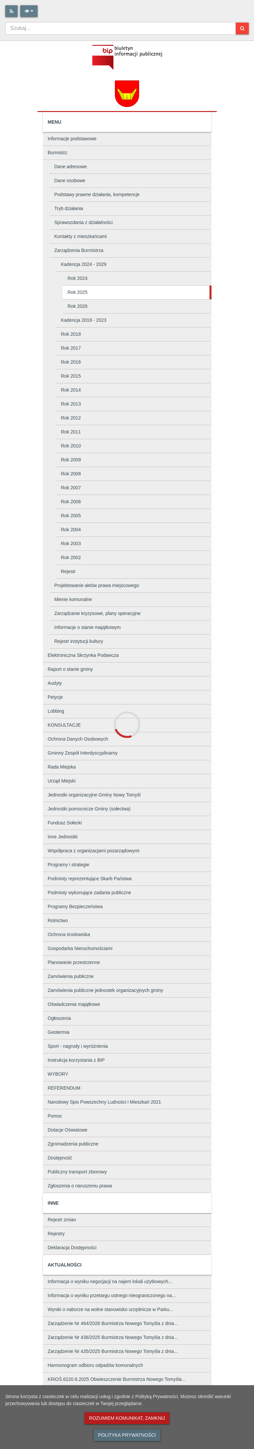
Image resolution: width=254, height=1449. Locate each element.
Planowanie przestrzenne (74, 962)
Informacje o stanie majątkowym (87, 627)
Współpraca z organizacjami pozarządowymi (93, 850)
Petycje (55, 697)
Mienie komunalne (73, 599)
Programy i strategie (68, 864)
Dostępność (60, 1157)
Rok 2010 (71, 445)
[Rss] (11, 11)
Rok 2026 (78, 306)
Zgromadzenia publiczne (73, 1144)
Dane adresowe (70, 166)
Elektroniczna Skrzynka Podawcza (83, 655)
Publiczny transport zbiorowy (77, 1171)
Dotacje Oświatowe (68, 1130)
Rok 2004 (71, 529)
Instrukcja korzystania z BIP (76, 1060)
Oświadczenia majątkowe (74, 1004)
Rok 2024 (78, 278)
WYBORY (58, 1074)
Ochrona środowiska (69, 934)
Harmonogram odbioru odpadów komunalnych (95, 1365)
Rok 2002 (71, 557)
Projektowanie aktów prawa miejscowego (96, 585)
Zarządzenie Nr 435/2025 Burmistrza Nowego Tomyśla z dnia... (113, 1351)
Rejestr (68, 571)
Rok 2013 (71, 404)
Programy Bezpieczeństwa (75, 906)
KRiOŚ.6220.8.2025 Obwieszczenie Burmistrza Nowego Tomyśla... (117, 1379)
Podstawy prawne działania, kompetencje (97, 194)
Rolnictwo (58, 920)
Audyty (55, 683)
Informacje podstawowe (72, 138)
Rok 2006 (71, 501)
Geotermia (58, 1032)
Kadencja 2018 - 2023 (84, 320)
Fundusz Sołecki (65, 822)
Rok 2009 (71, 459)
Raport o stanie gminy (70, 669)
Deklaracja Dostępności (72, 1247)
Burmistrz (57, 152)
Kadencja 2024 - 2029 (84, 264)
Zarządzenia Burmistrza (79, 250)
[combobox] (120, 28)
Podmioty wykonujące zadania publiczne (89, 892)
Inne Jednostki (63, 836)
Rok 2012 (71, 418)
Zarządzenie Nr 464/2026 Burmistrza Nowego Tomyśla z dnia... (113, 1323)
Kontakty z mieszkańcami (80, 236)
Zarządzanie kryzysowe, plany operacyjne (97, 613)
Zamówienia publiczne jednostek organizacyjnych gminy (105, 990)
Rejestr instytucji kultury (78, 641)
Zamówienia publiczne (71, 976)
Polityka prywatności (127, 1435)
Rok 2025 (78, 292)
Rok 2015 (71, 376)
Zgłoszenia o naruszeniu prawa (80, 1185)
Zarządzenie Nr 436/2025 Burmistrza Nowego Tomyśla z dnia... (113, 1337)
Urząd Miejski (62, 781)
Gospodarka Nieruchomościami (80, 948)
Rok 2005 (71, 515)
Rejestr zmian (62, 1219)
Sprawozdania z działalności (83, 222)
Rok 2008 (71, 473)
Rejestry (56, 1233)
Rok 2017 (71, 348)
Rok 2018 (71, 334)
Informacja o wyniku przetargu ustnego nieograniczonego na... (112, 1295)
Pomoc (55, 1116)
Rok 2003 (71, 543)
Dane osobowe (69, 180)
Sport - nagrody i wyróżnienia (78, 1046)
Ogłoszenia (59, 1018)
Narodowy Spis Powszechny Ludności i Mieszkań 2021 (104, 1102)
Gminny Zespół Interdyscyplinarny (83, 753)
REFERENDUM (64, 1088)
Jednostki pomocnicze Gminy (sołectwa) (89, 808)
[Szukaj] (242, 28)
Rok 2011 (71, 431)
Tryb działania (68, 208)
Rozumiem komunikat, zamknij (127, 1418)
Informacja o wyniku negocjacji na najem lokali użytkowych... (110, 1281)
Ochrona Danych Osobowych (78, 739)
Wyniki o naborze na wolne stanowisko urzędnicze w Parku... (110, 1309)
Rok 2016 (71, 362)
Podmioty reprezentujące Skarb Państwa (90, 878)
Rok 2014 (71, 390)
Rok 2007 (71, 487)
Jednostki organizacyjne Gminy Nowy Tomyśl (94, 794)
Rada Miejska (62, 767)
